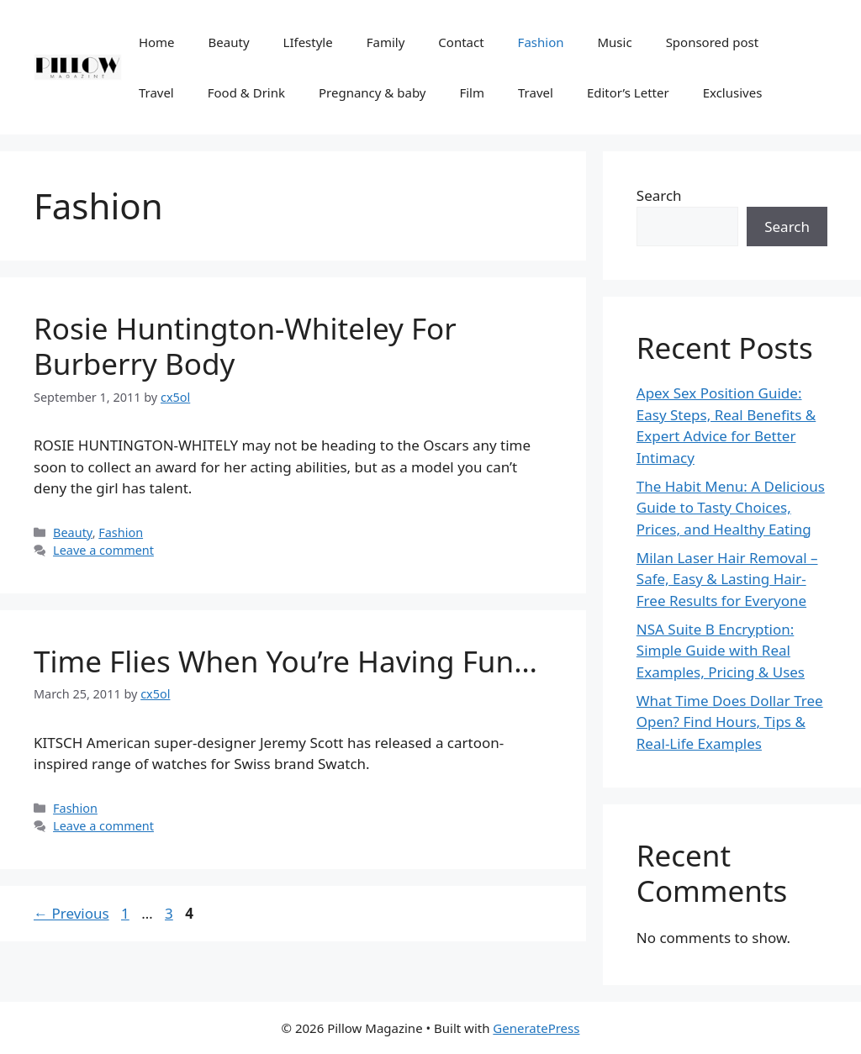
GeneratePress (536, 1028)
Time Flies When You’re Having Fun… (285, 661)
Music (614, 42)
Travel (156, 92)
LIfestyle (308, 42)
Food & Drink (246, 92)
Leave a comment (103, 550)
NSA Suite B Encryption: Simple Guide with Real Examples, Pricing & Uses (721, 650)
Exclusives (733, 92)
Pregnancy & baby (372, 92)
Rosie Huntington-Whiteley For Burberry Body (245, 345)
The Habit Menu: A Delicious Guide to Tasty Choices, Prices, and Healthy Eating (731, 508)
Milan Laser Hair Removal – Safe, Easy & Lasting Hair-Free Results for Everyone (727, 579)
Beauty (229, 42)
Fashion (541, 42)
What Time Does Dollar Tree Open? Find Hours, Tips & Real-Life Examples (730, 722)
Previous (71, 913)
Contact (460, 42)
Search (659, 195)
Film (471, 92)
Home (157, 42)
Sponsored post (712, 42)
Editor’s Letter (628, 92)
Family (386, 42)
